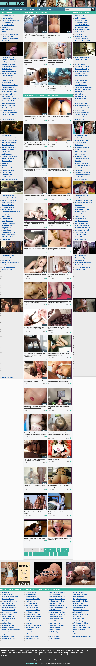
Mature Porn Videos (8, 202)
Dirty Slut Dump (7, 218)
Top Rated (18, 9)
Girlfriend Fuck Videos (31, 650)
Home (2, 9)
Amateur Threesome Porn (10, 140)
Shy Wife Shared (7, 41)
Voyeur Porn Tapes (8, 258)
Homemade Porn (7, 377)
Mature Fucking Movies (72, 650)
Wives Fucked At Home (9, 66)
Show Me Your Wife (8, 96)
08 (26, 554)
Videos (39, 9)
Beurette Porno (7, 135)
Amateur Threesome (8, 223)
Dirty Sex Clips (6, 228)
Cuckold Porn (5, 656)
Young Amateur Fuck (8, 207)
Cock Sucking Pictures (60, 654)
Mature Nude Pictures (32, 654)
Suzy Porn (5, 165)
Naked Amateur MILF (8, 103)
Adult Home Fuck (7, 237)
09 (30, 554)
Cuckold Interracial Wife (9, 147)
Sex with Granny (7, 209)
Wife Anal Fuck (7, 82)
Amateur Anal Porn (8, 149)
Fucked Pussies (7, 225)
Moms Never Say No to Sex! (11, 211)
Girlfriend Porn (6, 239)
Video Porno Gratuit (8, 234)
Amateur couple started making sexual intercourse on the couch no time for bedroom (58, 329)
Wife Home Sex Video (9, 267)
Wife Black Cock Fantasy (10, 92)
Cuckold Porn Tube (8, 168)
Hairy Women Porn (8, 29)
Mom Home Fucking (8, 265)
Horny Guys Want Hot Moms (11, 214)
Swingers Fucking (7, 78)
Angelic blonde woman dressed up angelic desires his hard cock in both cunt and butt (59, 434)
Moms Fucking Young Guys (10, 98)
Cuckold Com (6, 152)
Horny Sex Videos (7, 221)
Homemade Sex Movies (9, 112)
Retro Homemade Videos (10, 34)
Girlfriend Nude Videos (9, 71)
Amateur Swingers (8, 170)
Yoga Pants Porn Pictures (61, 652)
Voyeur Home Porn (8, 25)
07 (67, 550)
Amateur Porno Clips (8, 158)
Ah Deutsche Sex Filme (9, 142)
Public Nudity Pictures (19, 652)
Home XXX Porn (7, 174)
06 (62, 550)
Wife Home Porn (7, 161)
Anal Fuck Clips (85, 650)
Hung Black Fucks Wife (9, 138)
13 (47, 554)
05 (58, 550)
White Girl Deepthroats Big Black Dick (34, 538)
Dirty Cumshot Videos (9, 64)
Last (60, 554)
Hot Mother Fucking (8, 57)
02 (46, 550)
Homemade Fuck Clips (9, 73)
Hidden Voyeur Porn (58, 650)
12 (43, 554)
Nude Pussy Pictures (46, 654)
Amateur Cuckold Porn (9, 105)
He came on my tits (53, 459)
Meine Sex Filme (7, 269)
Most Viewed (29, 9)
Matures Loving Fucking (9, 198)
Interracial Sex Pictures (45, 652)
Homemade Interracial (45, 650)
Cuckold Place (6, 172)
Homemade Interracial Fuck (10, 262)
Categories (20, 650)
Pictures (47, 9)
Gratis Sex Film (7, 69)
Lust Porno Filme (7, 177)
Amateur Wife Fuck (8, 101)
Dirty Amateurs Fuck (8, 232)
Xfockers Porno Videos (9, 179)
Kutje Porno (6, 216)
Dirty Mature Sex (7, 27)
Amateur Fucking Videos (8, 650)
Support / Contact (39, 660)
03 (50, 550)
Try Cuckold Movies (8, 87)
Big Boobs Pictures (19, 654)
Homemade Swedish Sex (10, 38)
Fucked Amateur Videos (9, 110)
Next (65, 554)
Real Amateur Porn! (8, 16)
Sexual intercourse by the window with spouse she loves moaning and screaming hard (34, 355)
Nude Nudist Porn (7, 75)
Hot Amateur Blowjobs (9, 94)
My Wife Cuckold (7, 22)
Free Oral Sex (6, 230)
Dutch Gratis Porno (8, 145)
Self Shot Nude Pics (6, 654)
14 (51, 554)
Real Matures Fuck (8, 255)
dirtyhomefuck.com (31, 663)
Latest (9, 9)
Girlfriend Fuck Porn (8, 154)
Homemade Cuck (7, 36)
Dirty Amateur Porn (8, 195)
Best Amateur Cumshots (10, 117)
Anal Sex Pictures (32, 652)
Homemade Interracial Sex (10, 20)
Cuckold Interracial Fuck (10, 85)
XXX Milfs (5, 163)
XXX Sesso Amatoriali (9, 32)
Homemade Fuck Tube (9, 59)
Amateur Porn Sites (8, 205)
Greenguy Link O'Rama (9, 156)
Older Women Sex (7, 108)
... (55, 554)
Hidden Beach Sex (8, 119)
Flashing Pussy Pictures (76, 652)
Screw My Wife (6, 260)
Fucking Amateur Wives (9, 62)
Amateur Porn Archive (9, 200)
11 (39, 554)
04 (54, 550)
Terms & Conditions (55, 660)
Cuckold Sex (85, 654)
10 (35, 554)
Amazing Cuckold (7, 18)
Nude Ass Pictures (6, 652)
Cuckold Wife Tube (8, 114)
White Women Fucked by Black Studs (34, 86)
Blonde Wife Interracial (9, 89)
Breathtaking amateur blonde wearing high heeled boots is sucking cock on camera (34, 223)
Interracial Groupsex (74, 654)
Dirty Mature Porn (7, 80)
